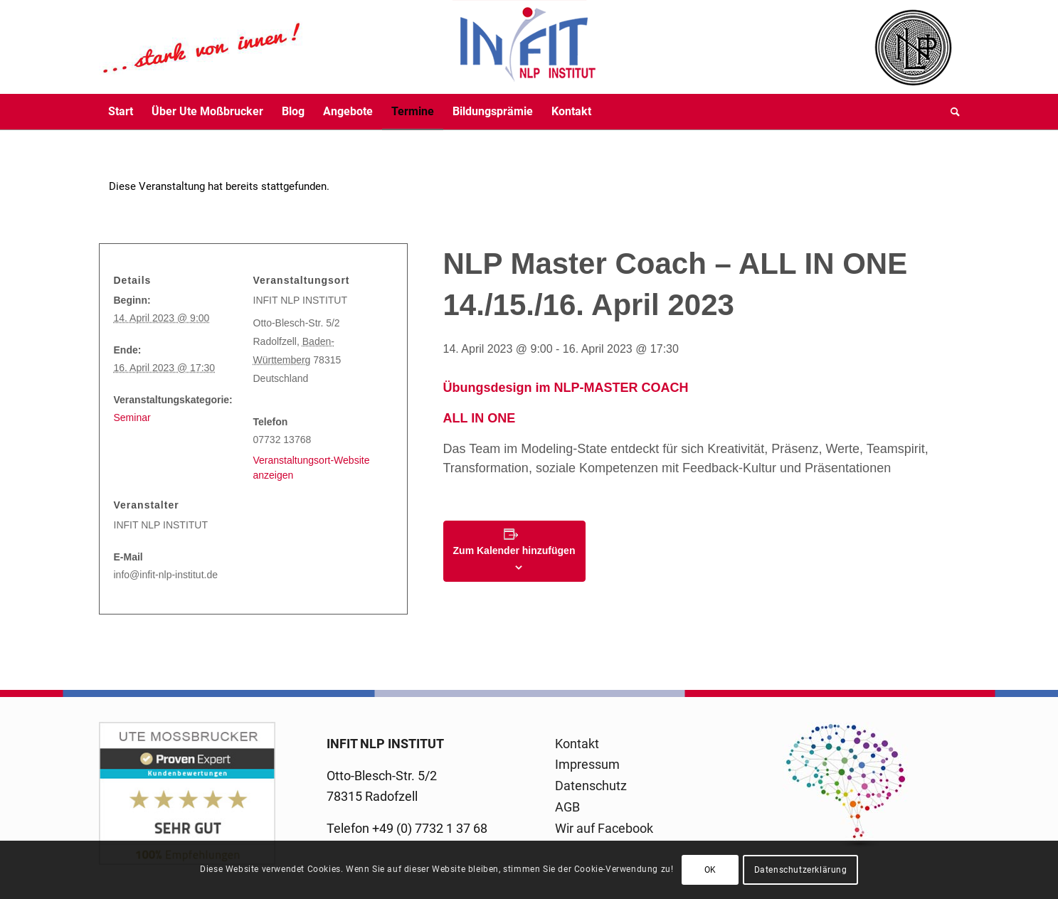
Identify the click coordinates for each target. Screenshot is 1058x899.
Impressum (587, 764)
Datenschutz (591, 785)
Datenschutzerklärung (800, 870)
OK (710, 870)
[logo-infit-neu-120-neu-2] (348, 47)
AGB (567, 806)
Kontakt (577, 743)
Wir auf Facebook (604, 828)
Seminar (132, 417)
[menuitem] (120, 111)
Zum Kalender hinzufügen (514, 550)
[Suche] (950, 111)
